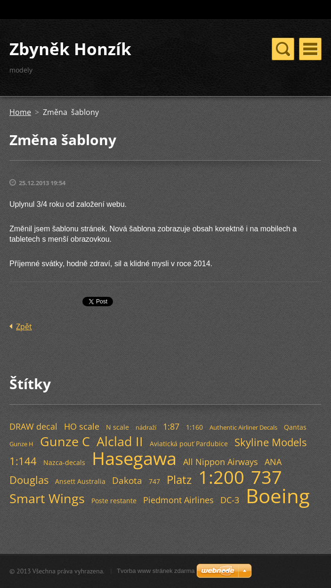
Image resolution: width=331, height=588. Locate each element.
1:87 (171, 426)
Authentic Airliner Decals (243, 427)
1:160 (194, 427)
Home (20, 112)
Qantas (295, 427)
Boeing (278, 495)
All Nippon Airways (220, 461)
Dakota (127, 480)
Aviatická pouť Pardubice (189, 443)
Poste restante (114, 500)
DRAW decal (33, 426)
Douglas (28, 480)
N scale (117, 427)
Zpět (24, 326)
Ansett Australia (80, 481)
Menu (310, 49)
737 (266, 477)
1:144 (23, 461)
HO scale (81, 426)
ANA (273, 461)
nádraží (146, 427)
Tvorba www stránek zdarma (155, 570)
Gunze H (21, 444)
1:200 (221, 477)
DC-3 (229, 500)
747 (154, 481)
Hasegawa (134, 458)
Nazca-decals (64, 462)
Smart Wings (47, 498)
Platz (179, 479)
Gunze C (65, 441)
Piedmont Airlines (178, 500)
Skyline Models (270, 442)
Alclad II (120, 441)
